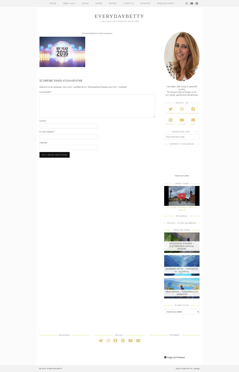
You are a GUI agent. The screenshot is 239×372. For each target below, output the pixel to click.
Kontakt (146, 3)
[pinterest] (170, 122)
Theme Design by (188, 368)
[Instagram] (186, 3)
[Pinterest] (157, 346)
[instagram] (181, 111)
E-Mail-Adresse (47, 131)
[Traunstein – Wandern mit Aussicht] (182, 288)
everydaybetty (119, 16)
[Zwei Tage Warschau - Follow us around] (182, 196)
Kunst (85, 3)
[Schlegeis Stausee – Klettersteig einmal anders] (182, 242)
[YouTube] (191, 3)
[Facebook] (197, 3)
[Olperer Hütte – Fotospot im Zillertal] (182, 265)
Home (53, 3)
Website (43, 142)
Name (43, 121)
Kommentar (45, 92)
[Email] (138, 340)
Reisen (113, 3)
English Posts (165, 3)
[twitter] (170, 111)
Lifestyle (128, 3)
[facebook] (193, 111)
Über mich (69, 3)
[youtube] (181, 122)
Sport (99, 3)
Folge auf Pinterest (174, 357)
